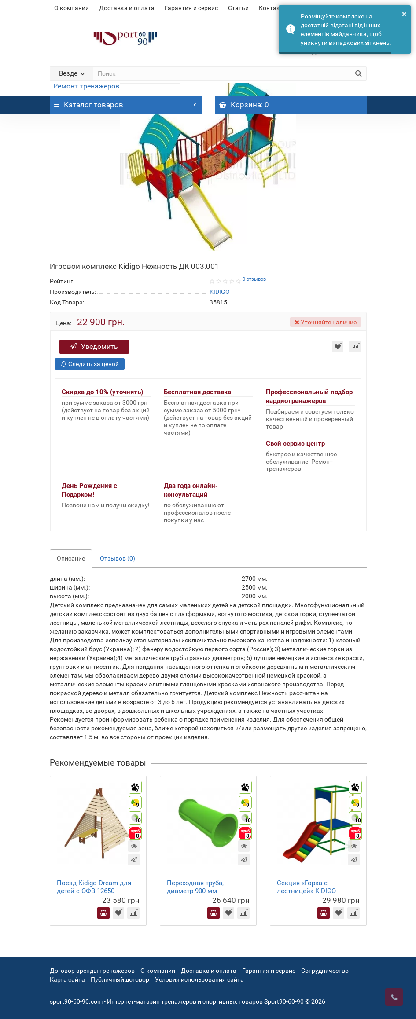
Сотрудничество (325, 970)
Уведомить (94, 346)
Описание (71, 558)
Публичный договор (120, 979)
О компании (71, 7)
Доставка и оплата (127, 7)
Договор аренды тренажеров (92, 970)
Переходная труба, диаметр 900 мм (195, 887)
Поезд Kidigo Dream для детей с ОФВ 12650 (94, 887)
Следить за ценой (90, 363)
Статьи (238, 7)
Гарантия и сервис (191, 7)
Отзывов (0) (117, 558)
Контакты (273, 7)
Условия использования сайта (199, 979)
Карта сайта (67, 979)
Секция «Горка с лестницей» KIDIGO (306, 887)
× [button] (404, 13)
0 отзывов (254, 279)
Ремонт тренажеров (86, 86)
